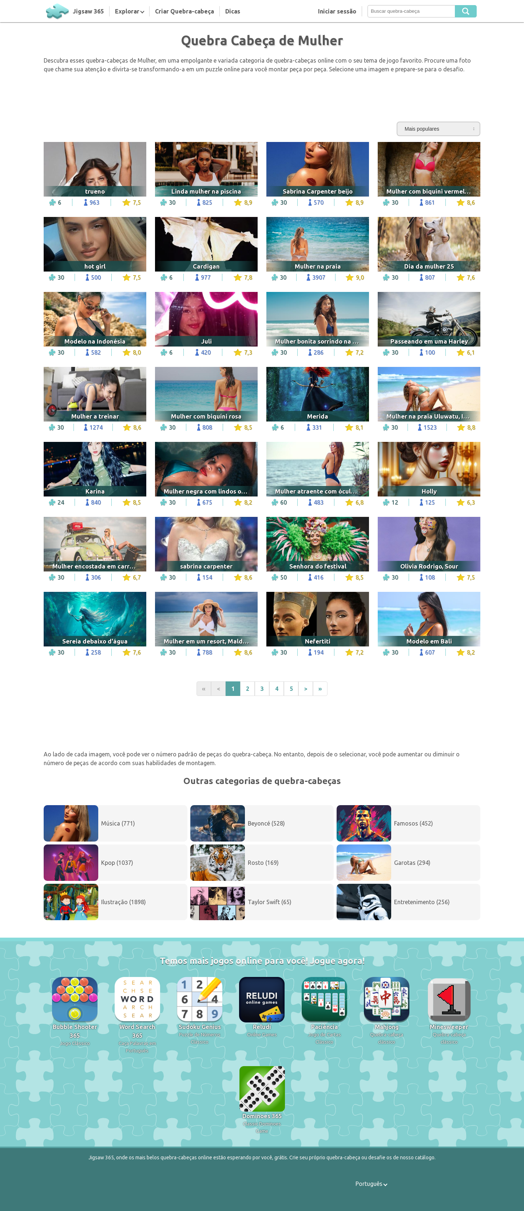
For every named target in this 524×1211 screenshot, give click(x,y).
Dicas (232, 11)
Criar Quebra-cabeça (184, 11)
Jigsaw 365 (88, 11)
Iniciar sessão (337, 11)
